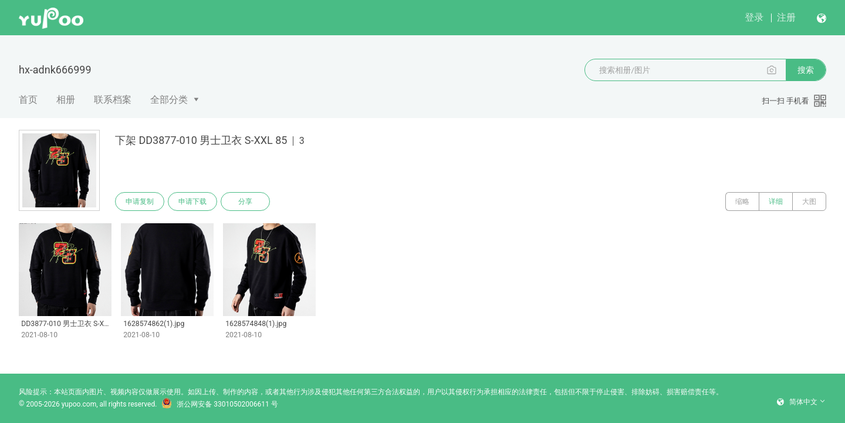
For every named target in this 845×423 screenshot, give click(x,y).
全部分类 (169, 99)
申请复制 (140, 201)
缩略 (742, 201)
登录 (754, 17)
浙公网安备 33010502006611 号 (219, 404)
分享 (245, 201)
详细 (776, 201)
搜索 (805, 70)
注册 (786, 17)
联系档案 (112, 99)
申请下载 (192, 201)
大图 (809, 201)
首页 (28, 99)
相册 (65, 99)
